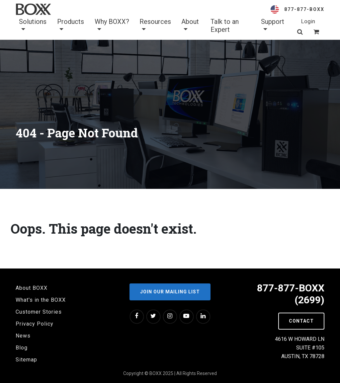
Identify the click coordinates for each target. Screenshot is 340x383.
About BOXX (31, 288)
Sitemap (26, 359)
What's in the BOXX (41, 300)
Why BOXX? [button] (112, 26)
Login (308, 21)
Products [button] (70, 26)
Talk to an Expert (225, 26)
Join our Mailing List (170, 291)
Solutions (32, 26)
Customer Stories (39, 312)
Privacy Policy (34, 324)
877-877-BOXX (304, 9)
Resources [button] (155, 26)
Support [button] (272, 26)
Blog (22, 348)
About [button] (190, 26)
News (23, 336)
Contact (301, 321)
